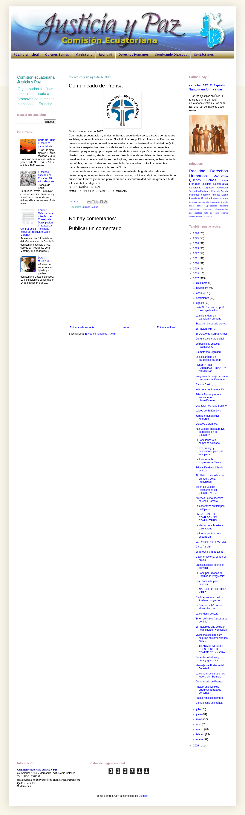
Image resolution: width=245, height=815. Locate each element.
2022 (196, 253)
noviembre (202, 287)
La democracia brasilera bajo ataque (209, 527)
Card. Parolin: (203, 546)
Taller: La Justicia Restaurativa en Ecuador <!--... (206, 490)
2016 (196, 745)
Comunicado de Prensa (209, 681)
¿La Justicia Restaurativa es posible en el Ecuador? (210, 432)
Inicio (126, 327)
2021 (196, 258)
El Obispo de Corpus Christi (211, 333)
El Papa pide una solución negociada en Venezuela (211, 628)
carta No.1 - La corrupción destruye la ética (210, 309)
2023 (196, 248)
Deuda (224, 191)
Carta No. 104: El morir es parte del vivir (46, 143)
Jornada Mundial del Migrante (207, 417)
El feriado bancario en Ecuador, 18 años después (46, 177)
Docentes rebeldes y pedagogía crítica (207, 659)
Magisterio (83, 54)
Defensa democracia (199, 202)
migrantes (194, 194)
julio (199, 709)
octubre (200, 293)
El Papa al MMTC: (206, 328)
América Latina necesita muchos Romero (209, 500)
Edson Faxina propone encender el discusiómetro (209, 397)
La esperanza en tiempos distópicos (210, 508)
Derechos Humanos (134, 54)
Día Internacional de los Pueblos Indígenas (209, 599)
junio (199, 714)
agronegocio (211, 206)
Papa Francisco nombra (209, 697)
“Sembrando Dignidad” (209, 351)
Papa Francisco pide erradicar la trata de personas (208, 689)
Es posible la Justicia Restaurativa (207, 345)
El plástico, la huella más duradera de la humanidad (210, 478)
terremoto (205, 194)
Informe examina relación (210, 389)
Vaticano (205, 191)
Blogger (143, 795)
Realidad (105, 54)
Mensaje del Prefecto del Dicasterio (210, 667)
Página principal (26, 54)
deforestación (221, 209)
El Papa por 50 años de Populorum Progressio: (210, 575)
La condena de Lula (207, 613)
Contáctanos (204, 54)
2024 (196, 243)
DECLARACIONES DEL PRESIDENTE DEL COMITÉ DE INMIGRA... (211, 649)
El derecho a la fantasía (209, 551)
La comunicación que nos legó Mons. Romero (210, 675)
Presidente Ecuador (199, 198)
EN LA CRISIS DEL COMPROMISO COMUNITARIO (207, 517)
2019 (196, 268)
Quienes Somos (57, 54)
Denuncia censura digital (210, 338)
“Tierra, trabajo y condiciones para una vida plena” (209, 451)
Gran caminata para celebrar (207, 583)
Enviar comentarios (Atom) (100, 333)
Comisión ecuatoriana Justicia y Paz (36, 79)
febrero (200, 734)
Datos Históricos (43, 259)
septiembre (203, 298)
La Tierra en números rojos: (211, 541)
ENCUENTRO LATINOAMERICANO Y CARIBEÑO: (211, 368)
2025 (196, 238)
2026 (196, 233)
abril (199, 724)
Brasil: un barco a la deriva (211, 323)
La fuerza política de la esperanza (209, 535)
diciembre (202, 282)
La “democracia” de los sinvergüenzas (209, 607)
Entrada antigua (166, 327)
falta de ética (211, 213)
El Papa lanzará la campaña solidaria (208, 442)
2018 (196, 273)
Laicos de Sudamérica (208, 410)
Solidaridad (195, 191)
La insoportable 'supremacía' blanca (209, 461)
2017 (196, 278)
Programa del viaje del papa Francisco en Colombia (212, 378)
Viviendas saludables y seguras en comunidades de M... (212, 638)
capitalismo (194, 209)
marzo (200, 729)
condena (207, 209)
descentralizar (195, 213)
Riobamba (216, 198)
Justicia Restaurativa (215, 183)
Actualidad (222, 187)
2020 (196, 263)
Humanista (215, 202)
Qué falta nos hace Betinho (211, 405)
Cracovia (215, 191)
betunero (224, 206)
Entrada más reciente (82, 327)
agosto (200, 302)
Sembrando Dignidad (171, 54)
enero (200, 739)
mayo (199, 719)
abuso (200, 206)
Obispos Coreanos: (207, 423)
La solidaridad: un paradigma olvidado (208, 317)
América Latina (220, 194)
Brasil (225, 198)
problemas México (204, 216)
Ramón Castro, (204, 384)
